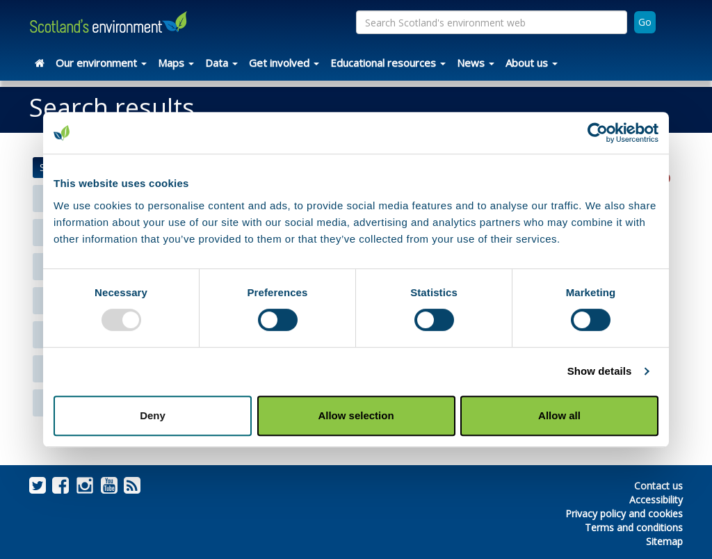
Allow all (559, 415)
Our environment (101, 63)
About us (531, 63)
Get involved (284, 63)
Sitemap (664, 541)
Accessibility (656, 499)
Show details (599, 371)
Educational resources (388, 63)
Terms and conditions (634, 527)
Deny (152, 415)
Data (221, 63)
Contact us (658, 485)
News (475, 63)
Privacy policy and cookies (624, 513)
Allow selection (356, 415)
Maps (176, 63)
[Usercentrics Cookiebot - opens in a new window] (597, 132)
